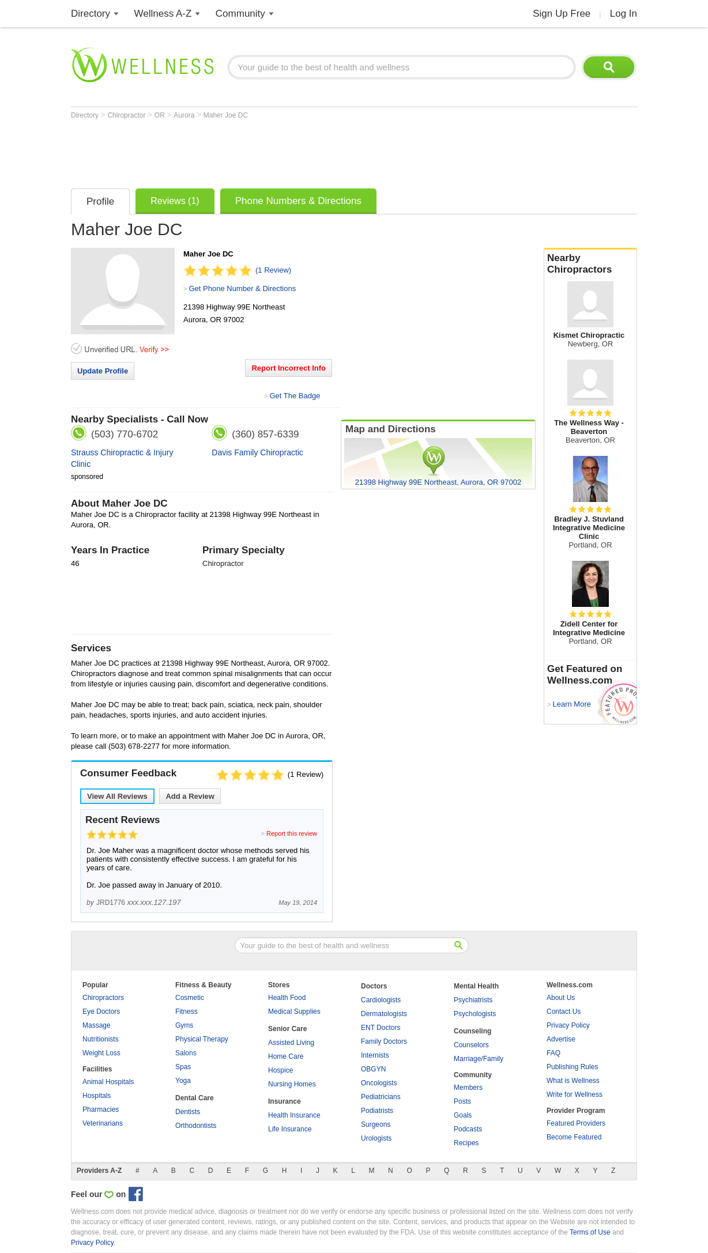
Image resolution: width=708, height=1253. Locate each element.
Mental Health (476, 986)
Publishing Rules (572, 1067)
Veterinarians (102, 1123)
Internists (375, 1055)
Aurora (185, 115)
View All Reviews (117, 796)
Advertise (561, 1039)
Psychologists (475, 1014)
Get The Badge (294, 395)
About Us (561, 998)
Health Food (287, 998)
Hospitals (96, 1096)
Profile (100, 201)
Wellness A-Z (163, 13)
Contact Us (564, 1011)
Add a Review (189, 796)
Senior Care (287, 1029)
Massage (96, 1025)
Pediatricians (381, 1097)
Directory (90, 13)
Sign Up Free (561, 13)
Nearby (590, 263)
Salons (186, 1053)
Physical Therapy (201, 1039)
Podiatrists (377, 1111)
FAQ (553, 1053)
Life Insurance (289, 1129)
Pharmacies (100, 1109)
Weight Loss (101, 1053)
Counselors (471, 1045)
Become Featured (574, 1137)
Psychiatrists (473, 1000)
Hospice (280, 1070)
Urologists (376, 1138)
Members (468, 1088)
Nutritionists (100, 1039)
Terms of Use (590, 1232)
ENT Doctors (380, 1028)
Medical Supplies (294, 1011)
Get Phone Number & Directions (242, 288)
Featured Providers (576, 1123)
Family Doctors (384, 1041)
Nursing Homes (292, 1084)
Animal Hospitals (108, 1082)
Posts (462, 1101)
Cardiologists (381, 1000)
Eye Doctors (101, 1011)
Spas (183, 1067)
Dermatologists (384, 1014)
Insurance (284, 1101)
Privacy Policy (568, 1025)
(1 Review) (273, 270)
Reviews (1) (174, 201)
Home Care (285, 1056)
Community (240, 13)
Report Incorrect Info (288, 368)
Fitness (186, 1011)
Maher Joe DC (226, 115)
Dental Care (194, 1098)
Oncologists (379, 1083)
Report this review (291, 833)
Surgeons (375, 1124)
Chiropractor (127, 115)
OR (161, 115)
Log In (623, 13)
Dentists (187, 1112)
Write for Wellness (574, 1094)
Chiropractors (103, 998)
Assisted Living (291, 1043)
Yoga (183, 1081)
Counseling (472, 1031)
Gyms (184, 1025)
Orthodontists (195, 1126)
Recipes (466, 1143)
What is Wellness (573, 1081)
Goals (463, 1115)
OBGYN (373, 1069)
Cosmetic (189, 998)
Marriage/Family (478, 1059)
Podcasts (468, 1129)
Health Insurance (294, 1115)
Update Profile (102, 371)
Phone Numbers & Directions (298, 200)
